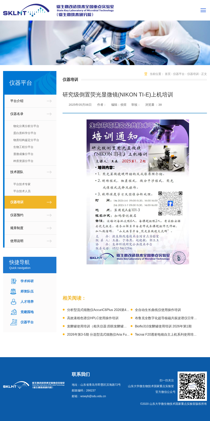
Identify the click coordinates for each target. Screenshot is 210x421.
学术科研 (27, 281)
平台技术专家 (22, 184)
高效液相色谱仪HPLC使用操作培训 (93, 318)
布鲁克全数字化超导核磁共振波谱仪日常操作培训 (171, 318)
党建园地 (27, 312)
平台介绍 (16, 101)
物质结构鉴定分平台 (26, 140)
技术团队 (16, 172)
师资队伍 (27, 291)
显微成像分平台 (23, 154)
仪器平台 (27, 322)
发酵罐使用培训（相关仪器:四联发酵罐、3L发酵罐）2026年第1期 (115, 326)
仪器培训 (16, 202)
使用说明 (16, 241)
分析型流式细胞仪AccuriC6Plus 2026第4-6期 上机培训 (107, 310)
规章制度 (16, 228)
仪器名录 (16, 114)
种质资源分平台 (23, 161)
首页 (168, 74)
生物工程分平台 (23, 147)
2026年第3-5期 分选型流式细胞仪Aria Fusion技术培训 (106, 334)
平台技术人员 (22, 191)
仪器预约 (16, 215)
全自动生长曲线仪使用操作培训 (158, 310)
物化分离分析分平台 (26, 126)
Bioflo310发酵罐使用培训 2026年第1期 (163, 326)
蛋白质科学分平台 (24, 133)
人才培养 (27, 301)
